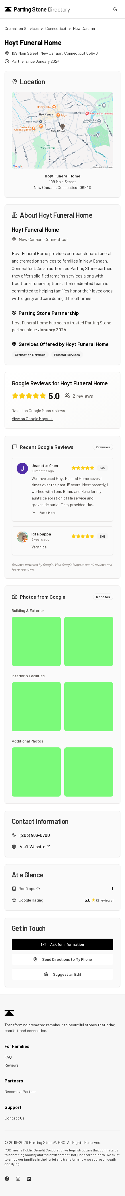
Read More (43, 512)
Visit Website (35, 846)
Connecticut (56, 28)
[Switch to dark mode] (115, 9)
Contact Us (15, 1117)
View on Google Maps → (32, 418)
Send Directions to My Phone (62, 959)
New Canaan (84, 28)
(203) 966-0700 (35, 835)
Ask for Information (62, 944)
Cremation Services (22, 28)
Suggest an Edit (62, 974)
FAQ (8, 1057)
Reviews (12, 1065)
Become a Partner (20, 1091)
